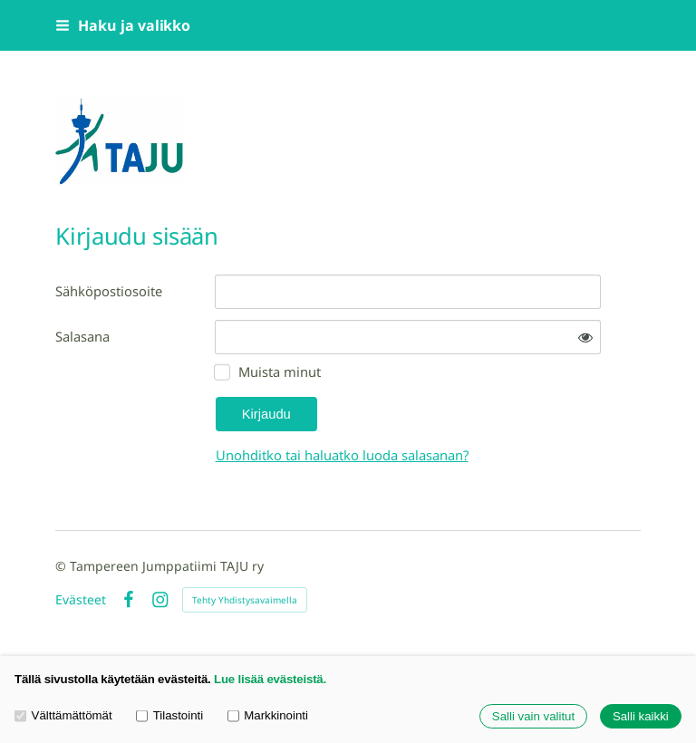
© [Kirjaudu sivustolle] (62, 565)
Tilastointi (169, 715)
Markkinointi (267, 715)
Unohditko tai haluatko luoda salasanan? (342, 455)
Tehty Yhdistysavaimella (244, 599)
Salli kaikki (641, 716)
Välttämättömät (63, 715)
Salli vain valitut (533, 716)
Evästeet (80, 599)
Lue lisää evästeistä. (270, 679)
